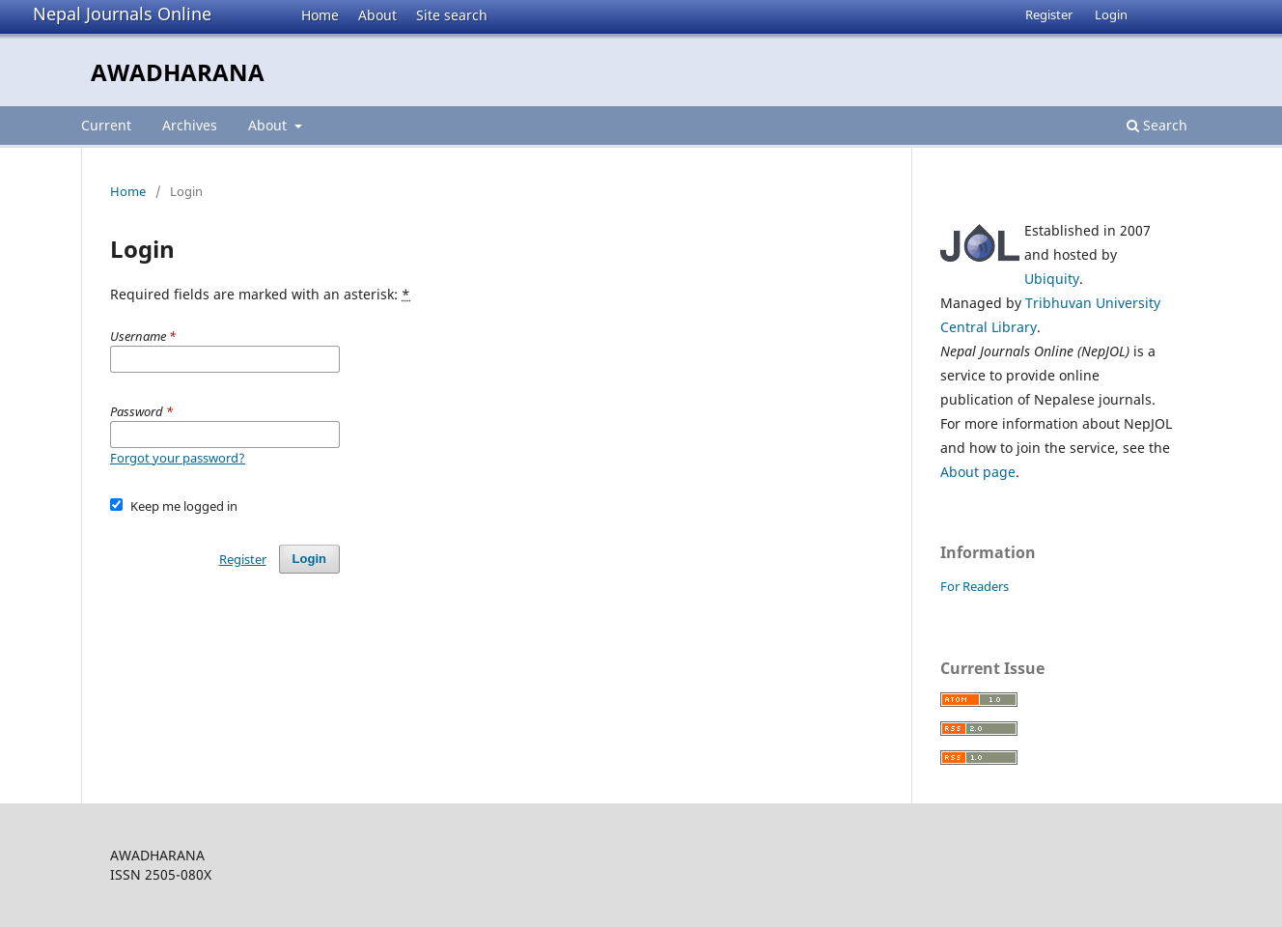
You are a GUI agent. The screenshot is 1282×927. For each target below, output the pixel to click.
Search (1157, 125)
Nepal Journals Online (122, 13)
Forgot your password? (177, 457)
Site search (452, 15)
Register (1049, 14)
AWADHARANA (178, 72)
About (377, 15)
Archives (189, 125)
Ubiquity (1051, 278)
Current (106, 125)
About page (978, 472)
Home (320, 15)
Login (1111, 14)
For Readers (974, 586)
